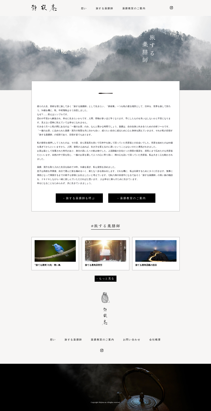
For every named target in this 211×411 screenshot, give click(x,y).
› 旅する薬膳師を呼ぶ (79, 198)
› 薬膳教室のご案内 (132, 198)
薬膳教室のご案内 (134, 8)
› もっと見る (105, 278)
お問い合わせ (132, 339)
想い (84, 8)
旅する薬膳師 (104, 8)
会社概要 (155, 339)
